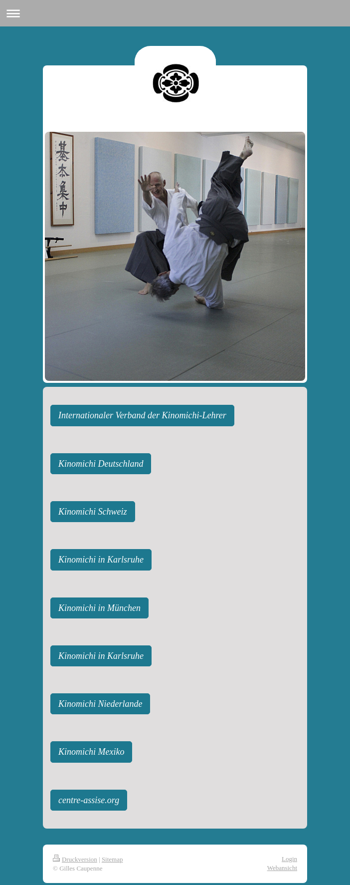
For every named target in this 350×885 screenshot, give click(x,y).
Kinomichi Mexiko (91, 752)
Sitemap (112, 859)
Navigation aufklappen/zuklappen (175, 13)
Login (289, 859)
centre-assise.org (88, 800)
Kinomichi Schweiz (92, 512)
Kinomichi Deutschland (100, 464)
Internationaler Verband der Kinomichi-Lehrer (142, 415)
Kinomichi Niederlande (100, 704)
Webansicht (282, 868)
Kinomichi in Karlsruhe (101, 560)
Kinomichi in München (99, 608)
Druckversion (75, 859)
